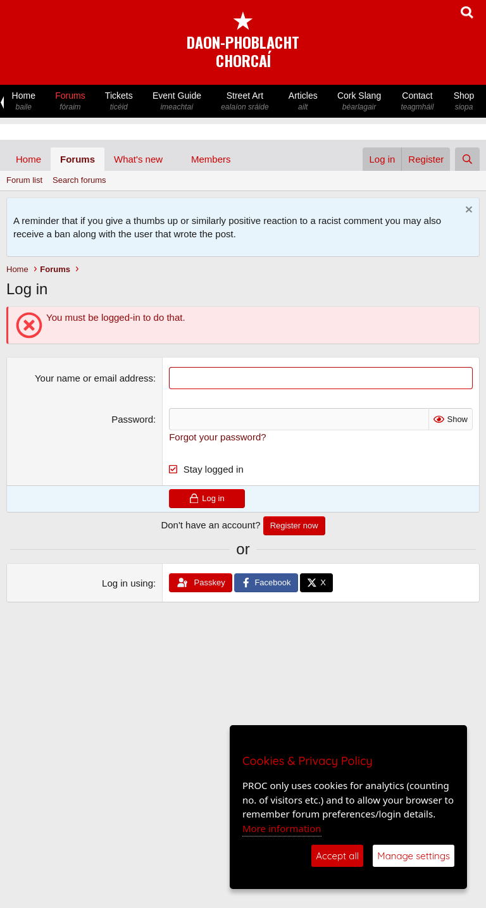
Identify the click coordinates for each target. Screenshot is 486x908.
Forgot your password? (217, 437)
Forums (70, 101)
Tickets (118, 101)
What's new (138, 159)
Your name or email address (94, 378)
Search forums (79, 180)
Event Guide (176, 101)
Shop (464, 101)
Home (23, 101)
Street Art (245, 101)
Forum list (24, 180)
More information (281, 828)
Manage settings (413, 856)
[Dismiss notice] (467, 211)
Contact (417, 101)
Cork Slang (358, 101)
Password (132, 419)
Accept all (337, 856)
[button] (173, 159)
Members (211, 159)
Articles (303, 101)
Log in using (127, 583)
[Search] (467, 159)
